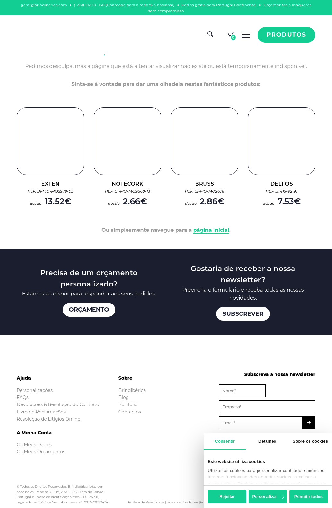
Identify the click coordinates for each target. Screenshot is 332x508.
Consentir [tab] (225, 441)
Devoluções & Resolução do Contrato (58, 404)
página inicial (211, 230)
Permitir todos (308, 496)
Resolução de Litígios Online (48, 419)
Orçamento (89, 309)
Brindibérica (132, 390)
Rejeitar (227, 496)
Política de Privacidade (146, 502)
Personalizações (35, 390)
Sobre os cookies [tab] (310, 441)
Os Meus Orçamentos (41, 452)
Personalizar (268, 496)
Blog (123, 397)
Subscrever (243, 313)
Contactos (129, 412)
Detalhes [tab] (267, 441)
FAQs (23, 397)
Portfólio (128, 404)
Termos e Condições (182, 502)
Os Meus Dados (34, 445)
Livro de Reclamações (41, 412)
